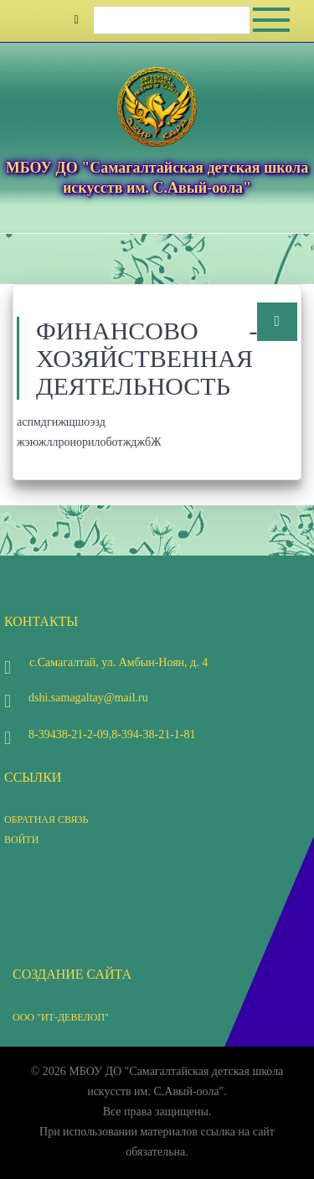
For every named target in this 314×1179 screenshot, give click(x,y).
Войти (21, 839)
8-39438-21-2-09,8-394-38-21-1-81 (99, 734)
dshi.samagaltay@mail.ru (76, 697)
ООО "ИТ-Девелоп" (61, 1017)
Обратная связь (46, 819)
